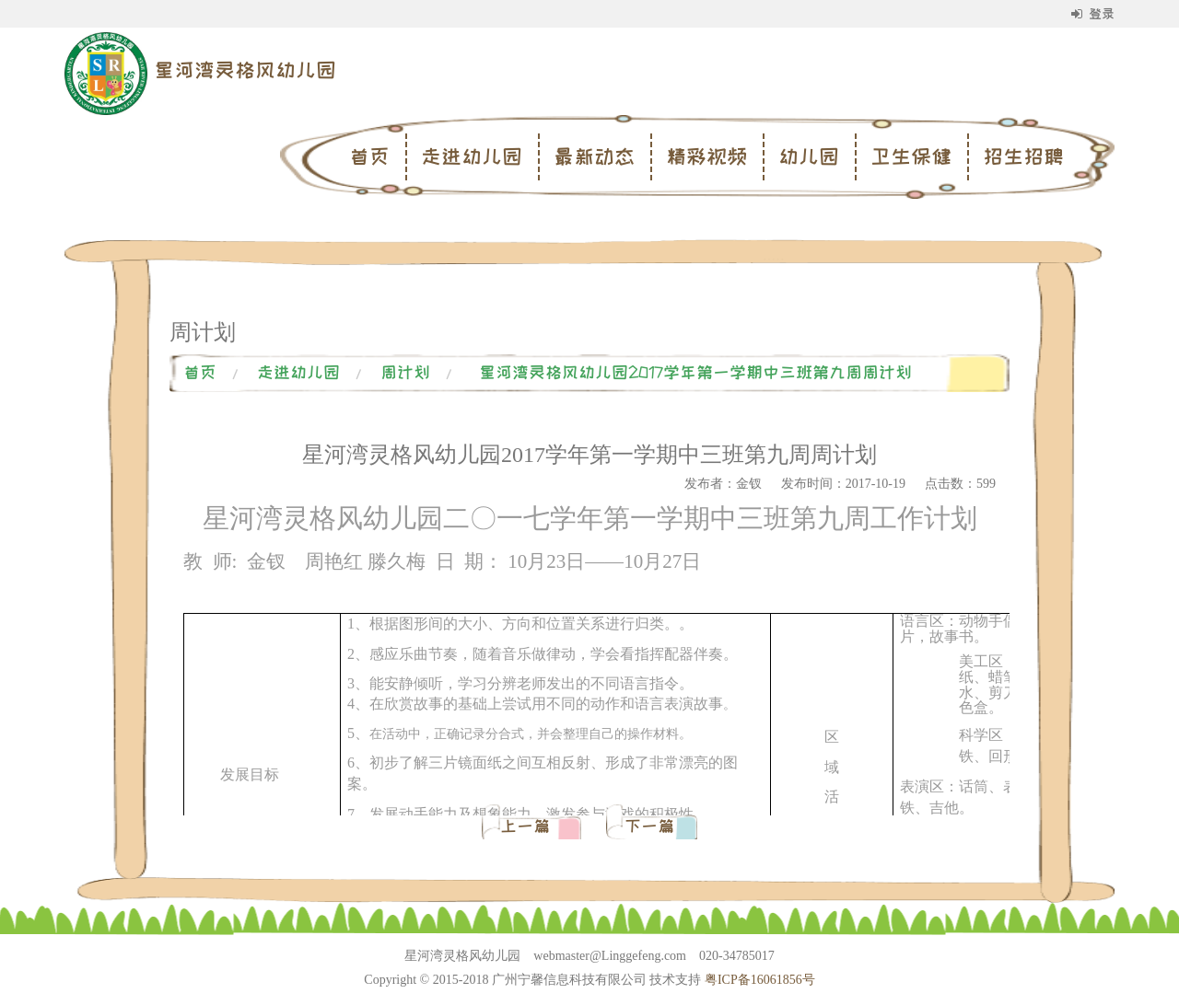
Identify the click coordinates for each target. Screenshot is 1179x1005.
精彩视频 (706, 156)
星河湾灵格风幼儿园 (245, 70)
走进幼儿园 (471, 156)
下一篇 (649, 826)
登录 (1093, 13)
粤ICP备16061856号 (760, 980)
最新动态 (594, 156)
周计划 (405, 372)
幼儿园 (808, 156)
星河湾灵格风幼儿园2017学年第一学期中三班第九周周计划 (695, 372)
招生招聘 (1023, 156)
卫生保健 (910, 156)
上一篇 (529, 826)
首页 (369, 156)
